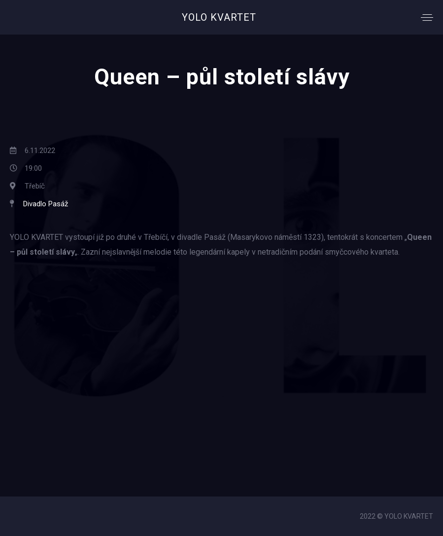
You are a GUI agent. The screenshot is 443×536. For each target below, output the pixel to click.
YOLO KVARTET (219, 17)
